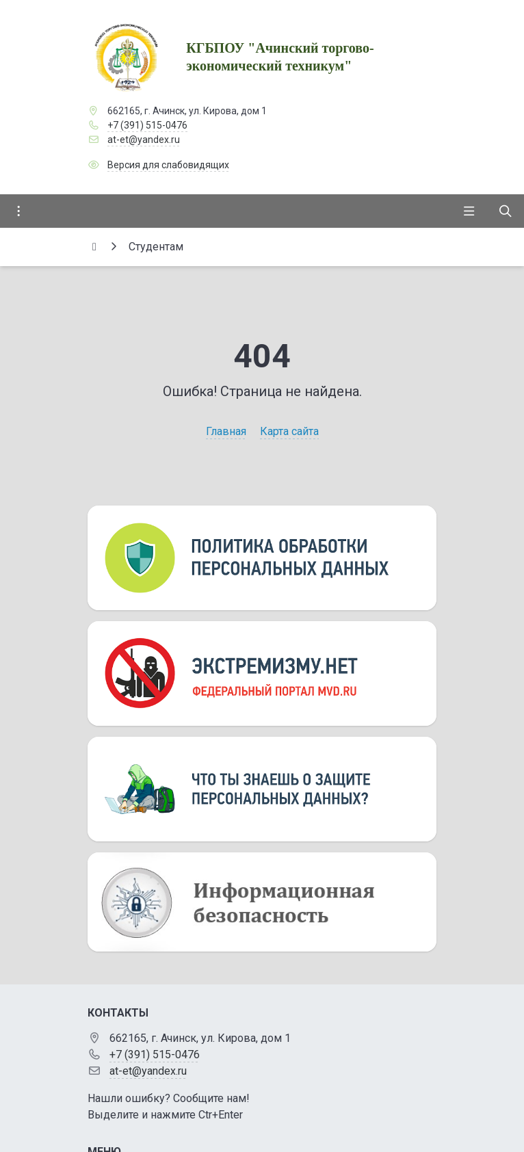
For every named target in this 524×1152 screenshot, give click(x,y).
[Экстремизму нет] (262, 673)
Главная (226, 431)
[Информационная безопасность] (262, 901)
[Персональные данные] (262, 558)
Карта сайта (289, 431)
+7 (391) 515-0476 (147, 125)
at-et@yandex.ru (143, 139)
